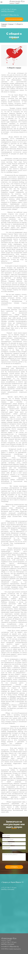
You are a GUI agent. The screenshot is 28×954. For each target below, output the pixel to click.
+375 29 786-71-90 (7, 9)
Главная (4, 24)
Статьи (10, 24)
